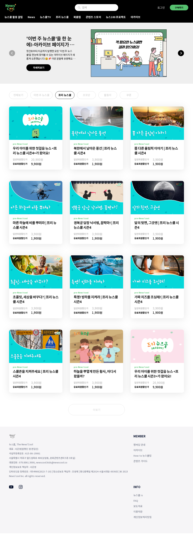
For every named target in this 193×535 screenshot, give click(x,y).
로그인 (161, 7)
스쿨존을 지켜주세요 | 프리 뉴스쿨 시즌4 (35, 375)
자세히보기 (38, 67)
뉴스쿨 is (138, 497)
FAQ (135, 502)
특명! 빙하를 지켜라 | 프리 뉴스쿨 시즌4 (96, 301)
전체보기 (20, 96)
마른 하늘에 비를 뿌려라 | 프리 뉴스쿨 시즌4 (34, 226)
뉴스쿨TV (45, 17)
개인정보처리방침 (142, 518)
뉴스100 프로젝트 (116, 17)
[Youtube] (11, 489)
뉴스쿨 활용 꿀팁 (14, 17)
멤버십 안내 (139, 446)
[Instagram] (21, 489)
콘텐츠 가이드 (140, 462)
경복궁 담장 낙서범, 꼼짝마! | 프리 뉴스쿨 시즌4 (96, 226)
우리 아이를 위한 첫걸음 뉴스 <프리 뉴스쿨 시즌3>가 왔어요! (156, 375)
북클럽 (77, 17)
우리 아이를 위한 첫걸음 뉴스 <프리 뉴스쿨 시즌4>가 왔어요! (35, 152)
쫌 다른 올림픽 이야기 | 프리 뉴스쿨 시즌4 (156, 152)
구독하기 (179, 7)
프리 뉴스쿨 (62, 17)
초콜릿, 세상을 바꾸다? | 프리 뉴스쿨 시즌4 (35, 301)
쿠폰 (142, 96)
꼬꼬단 (94, 96)
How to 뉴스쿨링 (142, 457)
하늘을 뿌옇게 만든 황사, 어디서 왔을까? (95, 375)
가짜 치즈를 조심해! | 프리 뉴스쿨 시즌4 (156, 301)
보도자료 (137, 508)
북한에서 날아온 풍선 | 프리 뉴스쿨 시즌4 (95, 152)
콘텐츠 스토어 (93, 17)
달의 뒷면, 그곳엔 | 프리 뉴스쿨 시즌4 (156, 226)
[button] (12, 53)
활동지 (118, 96)
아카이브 (135, 17)
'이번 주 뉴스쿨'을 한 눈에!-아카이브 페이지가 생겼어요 (50, 44)
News (31, 17)
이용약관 (137, 513)
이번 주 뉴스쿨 (45, 96)
